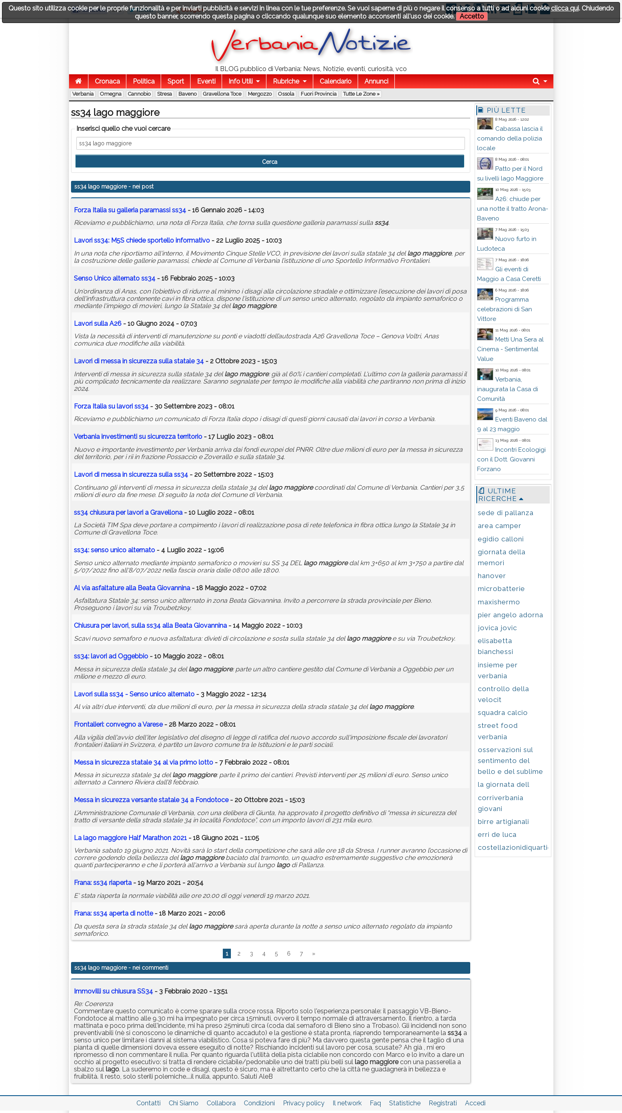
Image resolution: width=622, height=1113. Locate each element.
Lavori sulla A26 (97, 323)
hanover (492, 576)
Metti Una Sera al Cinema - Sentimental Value (510, 349)
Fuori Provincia (319, 94)
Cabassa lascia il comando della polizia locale (510, 138)
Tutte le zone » (361, 94)
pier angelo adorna (510, 615)
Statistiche (405, 1103)
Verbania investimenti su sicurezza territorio (138, 436)
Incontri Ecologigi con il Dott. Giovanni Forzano (511, 459)
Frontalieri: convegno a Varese (118, 724)
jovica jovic (497, 628)
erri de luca (497, 834)
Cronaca (107, 81)
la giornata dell (504, 784)
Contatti (148, 1103)
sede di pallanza (506, 513)
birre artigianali (503, 821)
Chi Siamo (184, 1103)
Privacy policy (304, 1103)
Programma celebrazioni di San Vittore (504, 309)
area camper (499, 526)
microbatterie (501, 589)
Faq (375, 1103)
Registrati (443, 1103)
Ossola (286, 94)
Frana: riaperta (103, 883)
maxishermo (499, 602)
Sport (176, 81)
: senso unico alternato (114, 550)
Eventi (206, 81)
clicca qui (565, 8)
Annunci (376, 81)
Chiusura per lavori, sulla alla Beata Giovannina (150, 625)
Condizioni (259, 1103)
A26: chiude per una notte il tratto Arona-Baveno (512, 208)
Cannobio (139, 94)
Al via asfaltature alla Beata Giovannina (132, 588)
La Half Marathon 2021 (130, 838)
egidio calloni (501, 539)
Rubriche (286, 81)
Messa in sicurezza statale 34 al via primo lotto (143, 762)
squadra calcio (503, 712)
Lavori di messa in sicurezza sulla (131, 474)
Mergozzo (260, 94)
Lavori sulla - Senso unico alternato (134, 694)
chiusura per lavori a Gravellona (128, 512)
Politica (144, 81)
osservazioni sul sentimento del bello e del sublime (510, 761)
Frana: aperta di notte (113, 913)
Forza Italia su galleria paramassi (130, 210)
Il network (347, 1103)
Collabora (221, 1103)
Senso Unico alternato (114, 278)
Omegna (110, 94)
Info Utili (240, 81)
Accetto (472, 16)
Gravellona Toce (222, 94)
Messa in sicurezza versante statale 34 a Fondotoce (151, 800)
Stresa (164, 94)
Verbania (83, 94)
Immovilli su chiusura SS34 (113, 991)
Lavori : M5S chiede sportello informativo (142, 240)
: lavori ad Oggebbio (111, 656)
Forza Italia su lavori (111, 406)
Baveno (187, 94)
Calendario (336, 81)
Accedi (475, 1103)
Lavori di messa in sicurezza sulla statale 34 (139, 361)
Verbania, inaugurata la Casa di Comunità (507, 389)
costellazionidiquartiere (518, 847)
